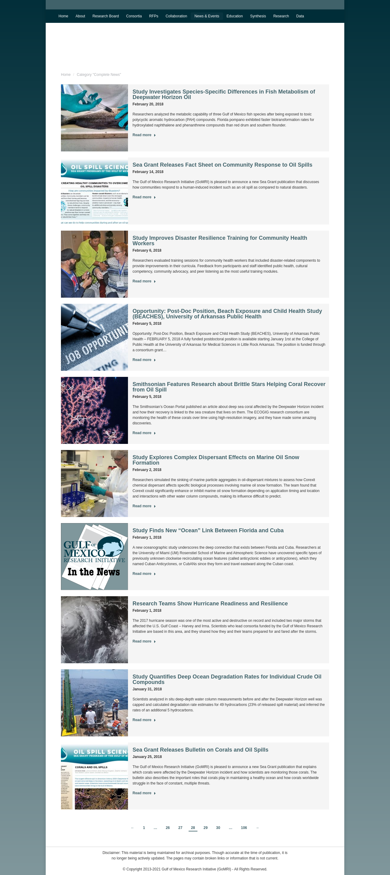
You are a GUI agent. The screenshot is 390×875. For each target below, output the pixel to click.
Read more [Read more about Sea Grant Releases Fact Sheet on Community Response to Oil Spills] (144, 197)
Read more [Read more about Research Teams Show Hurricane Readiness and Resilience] (144, 641)
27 (180, 828)
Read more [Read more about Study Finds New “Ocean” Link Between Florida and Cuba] (144, 574)
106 (244, 828)
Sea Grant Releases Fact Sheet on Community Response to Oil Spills (222, 165)
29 (205, 828)
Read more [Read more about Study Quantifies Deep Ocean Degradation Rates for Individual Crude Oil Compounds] (144, 720)
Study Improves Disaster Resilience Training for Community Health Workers (220, 240)
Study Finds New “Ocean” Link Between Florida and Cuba (208, 530)
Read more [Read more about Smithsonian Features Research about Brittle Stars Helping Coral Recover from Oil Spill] (144, 433)
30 (218, 828)
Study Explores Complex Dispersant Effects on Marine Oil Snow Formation (216, 460)
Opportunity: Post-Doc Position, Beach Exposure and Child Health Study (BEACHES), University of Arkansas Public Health (227, 314)
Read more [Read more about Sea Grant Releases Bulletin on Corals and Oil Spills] (144, 793)
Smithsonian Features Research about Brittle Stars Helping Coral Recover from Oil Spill (229, 387)
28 (193, 828)
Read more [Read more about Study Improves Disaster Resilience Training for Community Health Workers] (144, 281)
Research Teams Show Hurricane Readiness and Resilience (210, 603)
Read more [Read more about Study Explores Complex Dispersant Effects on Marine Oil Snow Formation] (144, 506)
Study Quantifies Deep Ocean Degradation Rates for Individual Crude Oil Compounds (227, 679)
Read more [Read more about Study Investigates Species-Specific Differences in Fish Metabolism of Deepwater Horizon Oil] (144, 135)
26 (168, 828)
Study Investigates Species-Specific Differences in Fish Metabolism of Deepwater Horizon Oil (224, 94)
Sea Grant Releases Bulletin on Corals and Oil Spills (200, 750)
